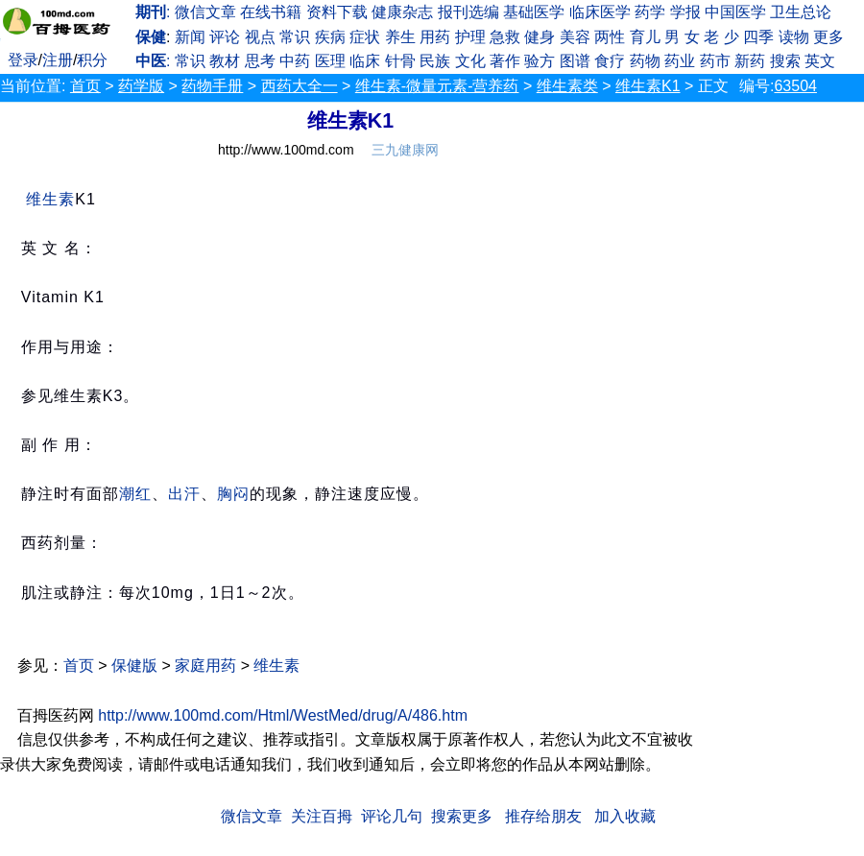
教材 (224, 61)
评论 (224, 37)
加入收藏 (625, 816)
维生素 (50, 199)
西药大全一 (299, 86)
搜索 (785, 61)
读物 (794, 37)
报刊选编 (468, 12)
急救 (505, 37)
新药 (749, 61)
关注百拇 (321, 816)
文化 (470, 61)
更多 (828, 37)
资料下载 (337, 12)
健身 (539, 37)
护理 (470, 37)
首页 (85, 86)
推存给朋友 (543, 816)
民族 (435, 61)
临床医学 (600, 12)
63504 (795, 86)
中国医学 (735, 12)
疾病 (330, 37)
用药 (435, 37)
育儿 (645, 37)
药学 (650, 12)
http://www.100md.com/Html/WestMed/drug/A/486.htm (283, 715)
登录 (23, 60)
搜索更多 (461, 816)
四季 (758, 37)
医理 (330, 61)
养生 (400, 37)
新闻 (190, 37)
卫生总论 (800, 12)
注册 (57, 60)
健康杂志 (402, 12)
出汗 (184, 494)
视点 (260, 37)
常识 (294, 37)
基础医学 (533, 12)
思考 (260, 61)
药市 (715, 61)
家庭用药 (205, 665)
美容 (575, 37)
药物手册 (212, 86)
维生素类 (567, 86)
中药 (294, 61)
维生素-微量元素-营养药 (437, 86)
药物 (645, 61)
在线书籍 (270, 12)
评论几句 (391, 816)
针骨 (400, 61)
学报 (685, 12)
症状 (364, 37)
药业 (679, 61)
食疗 (609, 61)
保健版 (134, 665)
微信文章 (205, 12)
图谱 (575, 61)
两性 (609, 37)
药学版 (141, 86)
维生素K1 (648, 86)
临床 (364, 61)
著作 (505, 61)
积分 (92, 60)
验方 (539, 61)
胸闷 (233, 494)
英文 (819, 61)
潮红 (135, 494)
